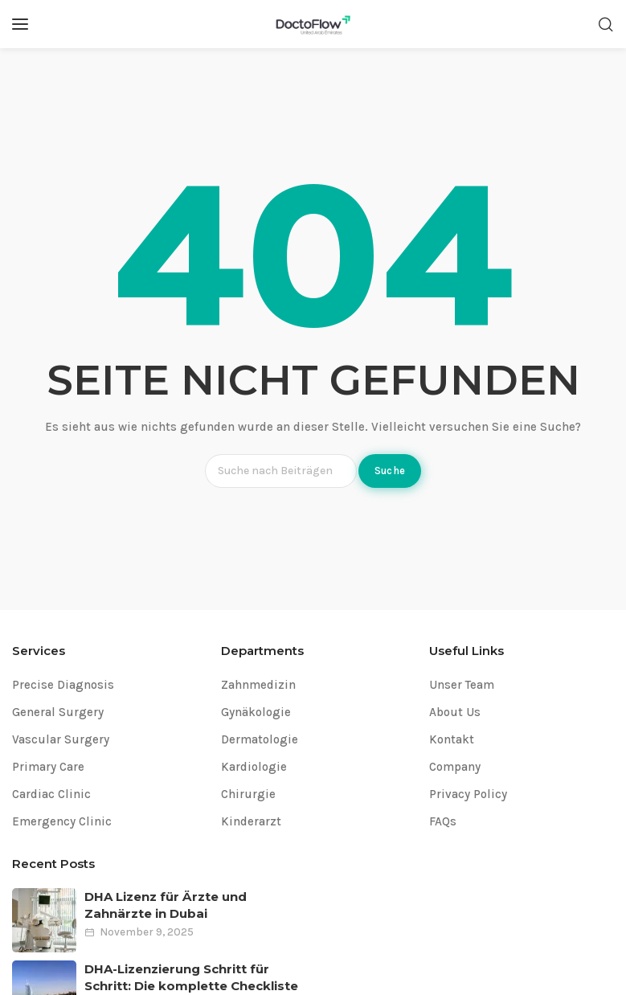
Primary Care (48, 767)
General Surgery (58, 712)
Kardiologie (254, 767)
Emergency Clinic (62, 821)
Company (455, 767)
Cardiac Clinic (51, 794)
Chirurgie (248, 794)
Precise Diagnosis (63, 685)
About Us (455, 712)
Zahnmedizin (258, 685)
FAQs (442, 821)
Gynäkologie (256, 712)
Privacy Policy (468, 794)
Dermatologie (259, 739)
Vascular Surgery (60, 739)
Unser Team (461, 685)
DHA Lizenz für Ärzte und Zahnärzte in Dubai (165, 905)
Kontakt (451, 739)
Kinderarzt (251, 821)
